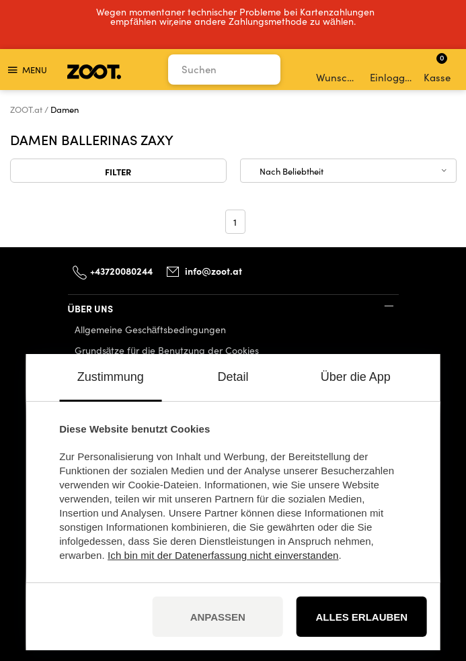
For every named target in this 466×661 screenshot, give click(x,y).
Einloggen (392, 70)
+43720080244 (121, 270)
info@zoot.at (213, 270)
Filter (118, 171)
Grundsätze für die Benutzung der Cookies (167, 350)
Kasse (437, 68)
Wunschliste (338, 70)
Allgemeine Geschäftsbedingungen (151, 329)
